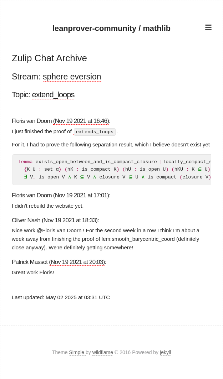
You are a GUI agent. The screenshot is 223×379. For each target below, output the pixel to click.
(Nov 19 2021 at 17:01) (81, 195)
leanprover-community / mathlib (111, 28)
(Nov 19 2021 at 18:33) (69, 220)
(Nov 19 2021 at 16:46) (81, 121)
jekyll (165, 352)
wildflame (102, 352)
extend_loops (53, 94)
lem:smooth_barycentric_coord (138, 239)
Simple (77, 352)
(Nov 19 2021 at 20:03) (77, 262)
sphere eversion (72, 76)
